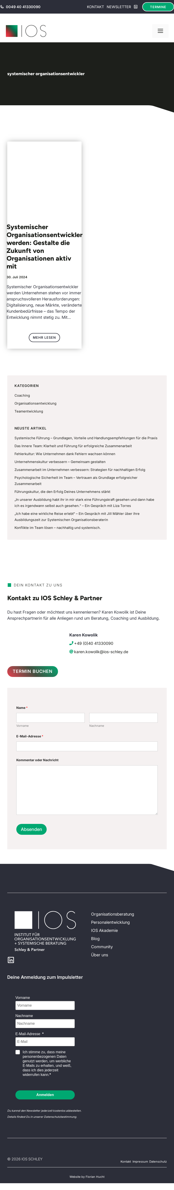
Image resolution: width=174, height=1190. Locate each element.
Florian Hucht (95, 1177)
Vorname (22, 726)
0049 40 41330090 (23, 7)
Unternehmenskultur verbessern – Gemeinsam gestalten (60, 462)
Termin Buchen (34, 672)
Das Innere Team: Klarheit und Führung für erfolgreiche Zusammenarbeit (73, 446)
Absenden (31, 830)
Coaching (22, 395)
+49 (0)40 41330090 (93, 643)
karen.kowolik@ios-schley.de (101, 651)
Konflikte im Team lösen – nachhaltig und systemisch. (57, 527)
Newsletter (119, 7)
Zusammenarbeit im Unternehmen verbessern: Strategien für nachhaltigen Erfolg (79, 470)
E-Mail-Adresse (29, 737)
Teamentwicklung (28, 411)
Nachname (96, 726)
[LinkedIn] (136, 7)
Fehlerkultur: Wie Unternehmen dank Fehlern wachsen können (64, 454)
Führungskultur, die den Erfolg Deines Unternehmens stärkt (62, 491)
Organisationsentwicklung (35, 403)
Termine (158, 7)
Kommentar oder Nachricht (37, 761)
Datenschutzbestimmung (60, 1117)
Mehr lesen (44, 337)
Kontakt (95, 7)
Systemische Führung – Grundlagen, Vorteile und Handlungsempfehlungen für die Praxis (85, 438)
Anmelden (45, 1095)
